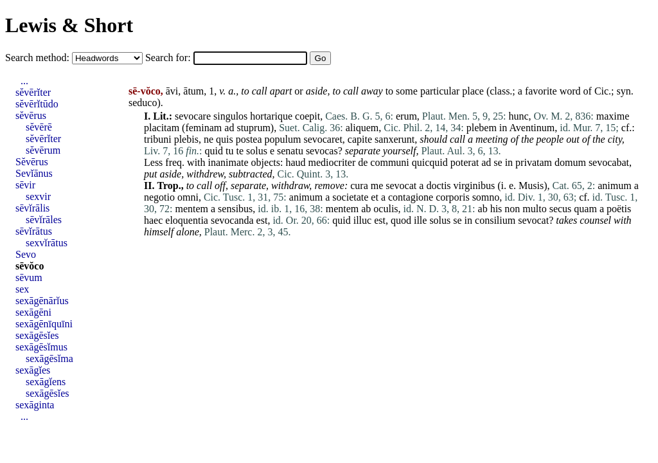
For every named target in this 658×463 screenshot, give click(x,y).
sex (22, 289)
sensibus (235, 208)
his (496, 208)
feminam (203, 127)
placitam (161, 127)
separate (248, 185)
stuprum (253, 127)
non (512, 208)
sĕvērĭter (33, 92)
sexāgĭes (32, 370)
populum (283, 139)
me (377, 185)
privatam (533, 162)
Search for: (169, 57)
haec (153, 220)
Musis (531, 185)
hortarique (271, 116)
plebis (186, 139)
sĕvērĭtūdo (36, 103)
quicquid (430, 162)
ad (229, 127)
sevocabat (609, 162)
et (374, 197)
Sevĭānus (34, 173)
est (262, 220)
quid (214, 150)
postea (249, 139)
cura (359, 185)
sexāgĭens (46, 381)
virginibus (474, 185)
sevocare (193, 116)
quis (224, 139)
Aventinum (532, 127)
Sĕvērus (31, 161)
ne (208, 139)
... (24, 80)
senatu (290, 150)
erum (406, 116)
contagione (410, 197)
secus (560, 208)
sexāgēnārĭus (42, 300)
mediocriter (332, 162)
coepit (307, 116)
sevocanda (232, 220)
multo (534, 208)
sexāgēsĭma (49, 358)
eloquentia (186, 220)
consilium (495, 220)
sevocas (322, 150)
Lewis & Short (69, 25)
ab (366, 208)
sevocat (401, 185)
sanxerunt (394, 139)
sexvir (38, 196)
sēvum (28, 277)
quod (401, 220)
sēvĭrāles (44, 219)
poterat (464, 162)
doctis (438, 185)
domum (570, 162)
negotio (159, 197)
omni (188, 197)
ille (420, 220)
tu (229, 150)
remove (329, 185)
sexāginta (34, 404)
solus (256, 150)
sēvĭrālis (32, 208)
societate (350, 197)
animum (614, 185)
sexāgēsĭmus (41, 346)
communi (389, 162)
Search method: (38, 57)
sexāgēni (33, 312)
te (240, 150)
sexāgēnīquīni (44, 323)
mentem (191, 208)
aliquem (362, 127)
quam (585, 208)
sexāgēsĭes (37, 335)
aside (317, 91)
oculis (385, 208)
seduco (143, 102)
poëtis (619, 208)
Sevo (25, 254)
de (363, 162)
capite (360, 139)
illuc (362, 220)
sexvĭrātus (46, 242)
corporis (452, 197)
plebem (482, 127)
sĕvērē (39, 127)
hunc (519, 116)
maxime (613, 116)
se (498, 162)
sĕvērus (30, 115)
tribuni (158, 139)
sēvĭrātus (33, 231)
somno (486, 197)
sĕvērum (43, 150)
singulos (230, 116)
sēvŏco (29, 265)
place (473, 91)
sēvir (25, 184)
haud (295, 162)
